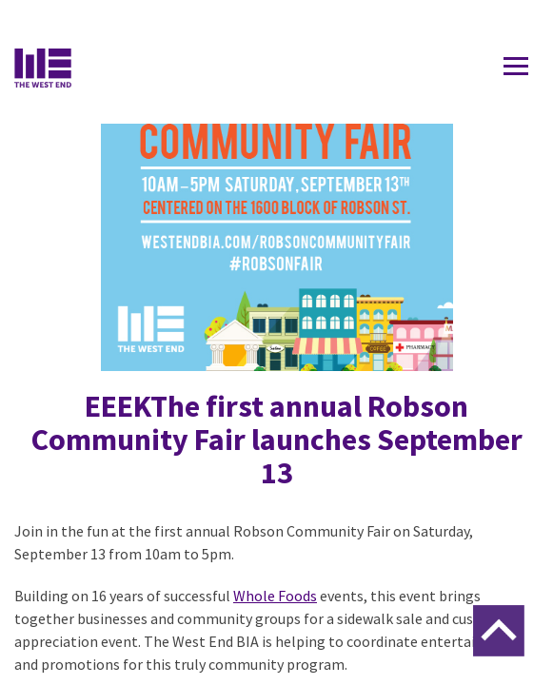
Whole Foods (275, 595)
